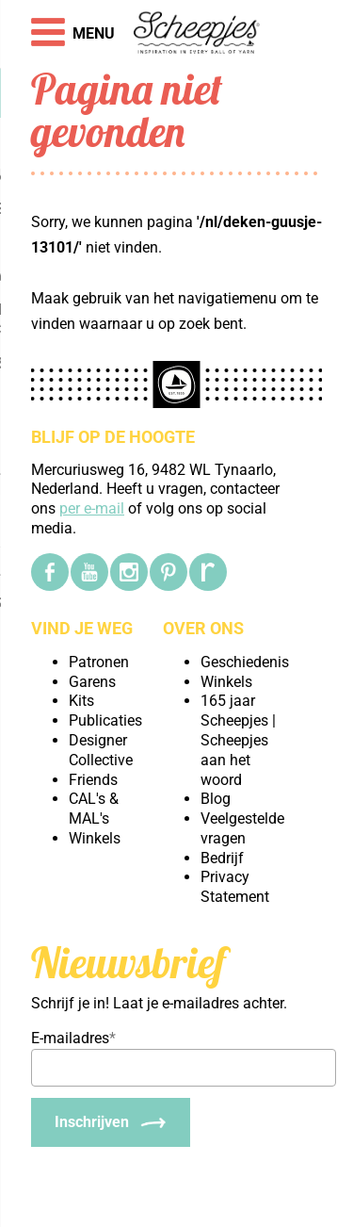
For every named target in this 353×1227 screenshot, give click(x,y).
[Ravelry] (208, 572)
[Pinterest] (168, 572)
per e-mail (91, 508)
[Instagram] (129, 572)
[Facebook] (50, 572)
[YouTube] (89, 572)
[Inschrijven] (110, 1122)
